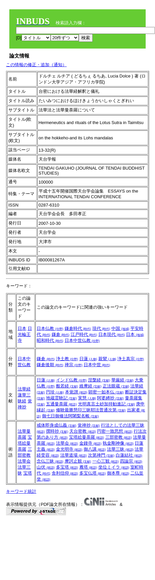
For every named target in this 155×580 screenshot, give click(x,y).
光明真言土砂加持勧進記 (106, 403)
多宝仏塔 (92, 473)
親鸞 (107, 358)
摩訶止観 (78, 461)
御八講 (95, 449)
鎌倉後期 (50, 364)
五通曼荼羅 (61, 403)
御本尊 (118, 473)
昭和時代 (50, 340)
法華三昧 (120, 449)
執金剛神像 (118, 443)
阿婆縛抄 (110, 397)
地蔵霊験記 (61, 397)
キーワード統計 (21, 491)
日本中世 (97, 364)
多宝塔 (67, 467)
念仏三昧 (50, 461)
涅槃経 (99, 379)
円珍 (55, 391)
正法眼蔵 (116, 385)
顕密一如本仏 (106, 391)
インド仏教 (71, 379)
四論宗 (131, 461)
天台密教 (82, 431)
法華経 (24, 388)
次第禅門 (101, 455)
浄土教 (67, 358)
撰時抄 (57, 431)
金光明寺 (69, 449)
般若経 (67, 385)
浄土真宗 (130, 358)
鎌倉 (61, 334)
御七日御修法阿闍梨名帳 (70, 415)
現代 (101, 328)
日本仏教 (50, 328)
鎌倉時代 (78, 328)
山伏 (46, 467)
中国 (120, 328)
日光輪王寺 (25, 334)
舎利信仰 (65, 473)
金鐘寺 (90, 443)
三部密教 (118, 437)
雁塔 (88, 467)
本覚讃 (76, 391)
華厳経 (122, 379)
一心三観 (105, 461)
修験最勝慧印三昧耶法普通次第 (91, 409)
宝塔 (27, 473)
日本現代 (111, 334)
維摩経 (90, 385)
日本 (22, 328)
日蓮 (88, 358)
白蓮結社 (129, 455)
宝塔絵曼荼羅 (25, 443)
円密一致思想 (114, 431)
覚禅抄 (89, 425)
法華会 (24, 461)
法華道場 (73, 455)
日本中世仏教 (82, 340)
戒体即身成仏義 (56, 425)
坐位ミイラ (113, 467)
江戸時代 (84, 334)
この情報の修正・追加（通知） (36, 64)
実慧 (87, 397)
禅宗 (74, 364)
